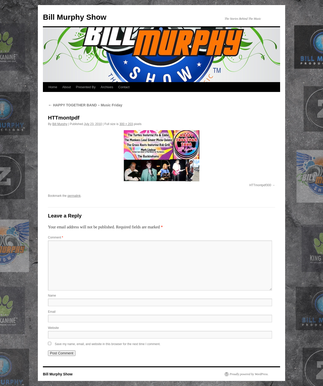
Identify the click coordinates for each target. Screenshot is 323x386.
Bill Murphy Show (74, 17)
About (66, 87)
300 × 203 (126, 124)
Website (53, 328)
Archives (107, 87)
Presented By (86, 87)
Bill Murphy (59, 124)
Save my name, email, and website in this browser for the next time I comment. (107, 344)
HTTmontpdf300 (260, 185)
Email (52, 311)
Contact (124, 87)
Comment (55, 237)
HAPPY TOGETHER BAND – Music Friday (85, 105)
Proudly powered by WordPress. (249, 374)
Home (52, 87)
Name (52, 295)
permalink (73, 196)
